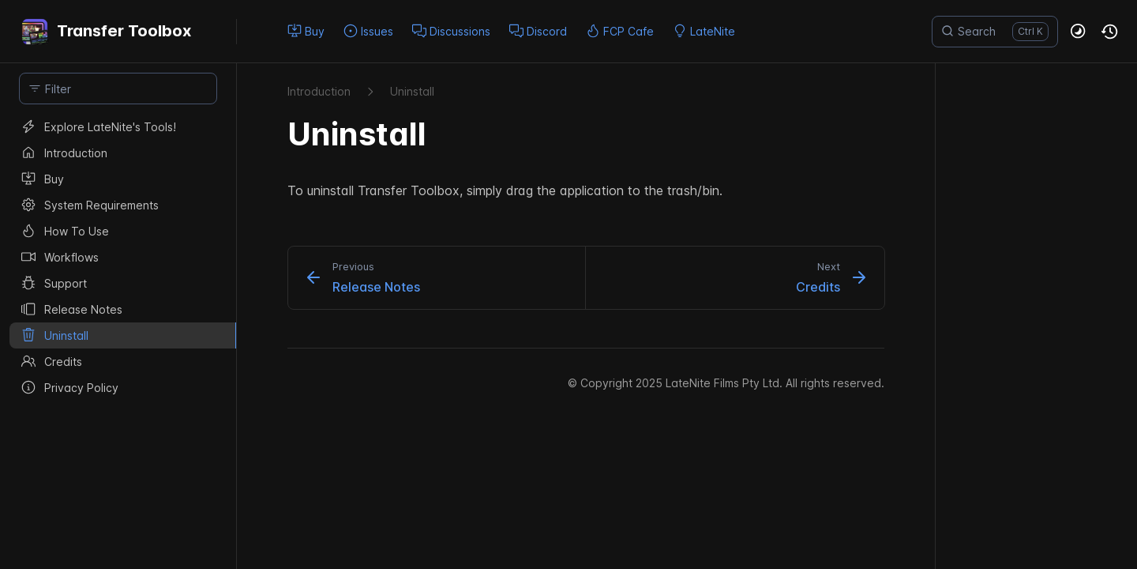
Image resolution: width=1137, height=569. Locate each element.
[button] (1078, 31)
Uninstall (412, 91)
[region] (118, 341)
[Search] (995, 31)
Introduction (319, 91)
